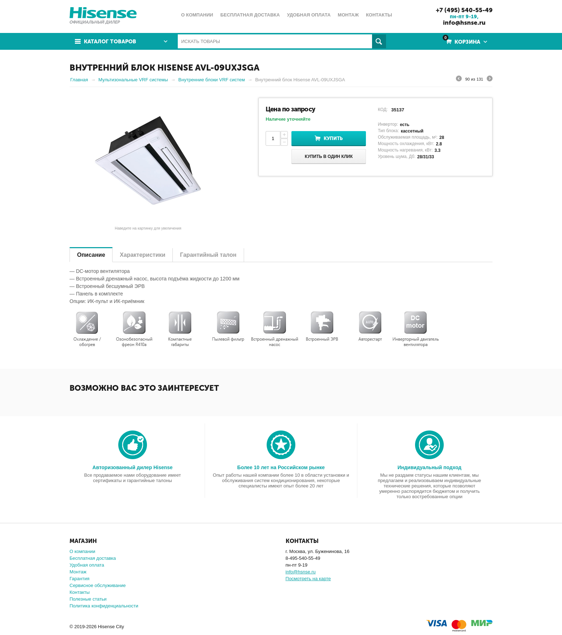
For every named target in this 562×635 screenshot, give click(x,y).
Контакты (80, 592)
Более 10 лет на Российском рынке (281, 467)
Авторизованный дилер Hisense (132, 467)
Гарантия (79, 578)
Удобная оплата (87, 565)
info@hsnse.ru (464, 22)
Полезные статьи (88, 599)
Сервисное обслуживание (98, 585)
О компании (82, 551)
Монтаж (78, 571)
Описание (91, 255)
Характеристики (142, 255)
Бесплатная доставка (93, 558)
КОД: (382, 109)
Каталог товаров (110, 41)
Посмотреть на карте (308, 578)
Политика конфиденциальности (104, 605)
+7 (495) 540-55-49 (464, 10)
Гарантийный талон (208, 255)
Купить (333, 138)
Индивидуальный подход (429, 467)
